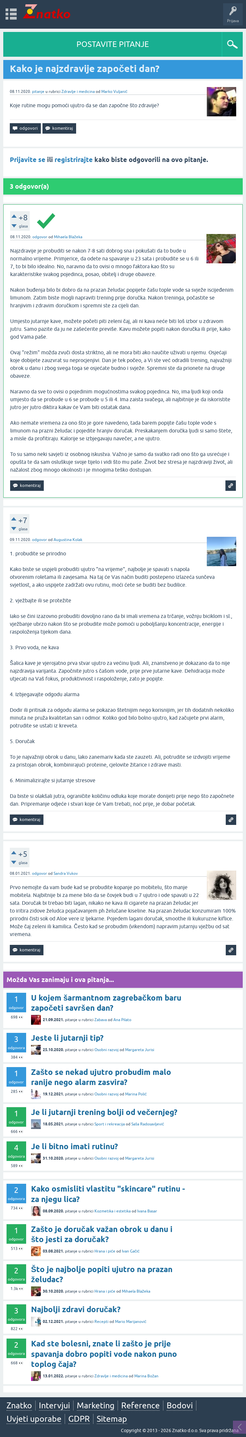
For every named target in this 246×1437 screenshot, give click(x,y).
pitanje (38, 91)
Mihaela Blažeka (68, 237)
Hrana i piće (104, 1251)
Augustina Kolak (68, 539)
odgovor (39, 237)
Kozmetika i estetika (112, 1211)
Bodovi (180, 1405)
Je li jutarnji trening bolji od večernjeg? (104, 1112)
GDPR (79, 1418)
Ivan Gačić (130, 1251)
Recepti (101, 1321)
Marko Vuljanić (114, 91)
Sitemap (112, 1418)
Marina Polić (136, 1094)
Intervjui (54, 1405)
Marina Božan (146, 1376)
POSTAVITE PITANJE (112, 44)
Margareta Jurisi (139, 1050)
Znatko (19, 1405)
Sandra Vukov (66, 873)
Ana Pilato (122, 1020)
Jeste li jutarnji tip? (67, 1038)
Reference (140, 1405)
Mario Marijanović (130, 1321)
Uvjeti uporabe (34, 1418)
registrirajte (74, 160)
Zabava (100, 1020)
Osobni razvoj (106, 1050)
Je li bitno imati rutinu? (74, 1146)
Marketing (95, 1405)
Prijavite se (27, 160)
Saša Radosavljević (147, 1124)
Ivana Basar (147, 1211)
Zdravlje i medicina (78, 91)
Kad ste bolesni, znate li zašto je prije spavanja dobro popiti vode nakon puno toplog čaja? (104, 1354)
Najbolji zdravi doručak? (76, 1309)
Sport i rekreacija (109, 1124)
